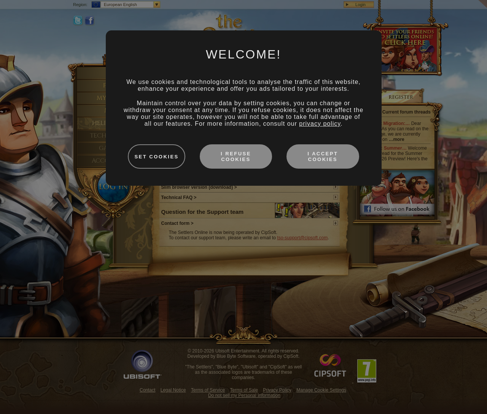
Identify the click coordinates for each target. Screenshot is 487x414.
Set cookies (156, 157)
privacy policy (320, 123)
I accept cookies (322, 156)
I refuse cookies (236, 156)
